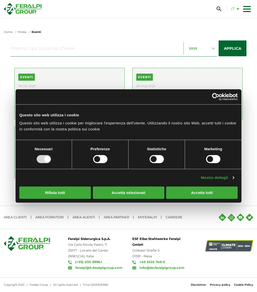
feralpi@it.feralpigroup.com (98, 268)
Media (22, 32)
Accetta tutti (202, 192)
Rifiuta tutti (55, 192)
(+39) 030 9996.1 (88, 262)
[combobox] (200, 48)
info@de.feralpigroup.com (162, 268)
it (233, 9)
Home (8, 32)
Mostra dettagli (214, 177)
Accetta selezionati (128, 192)
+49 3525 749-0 (152, 262)
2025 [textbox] (193, 48)
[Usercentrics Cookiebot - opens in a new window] (216, 97)
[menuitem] (234, 9)
